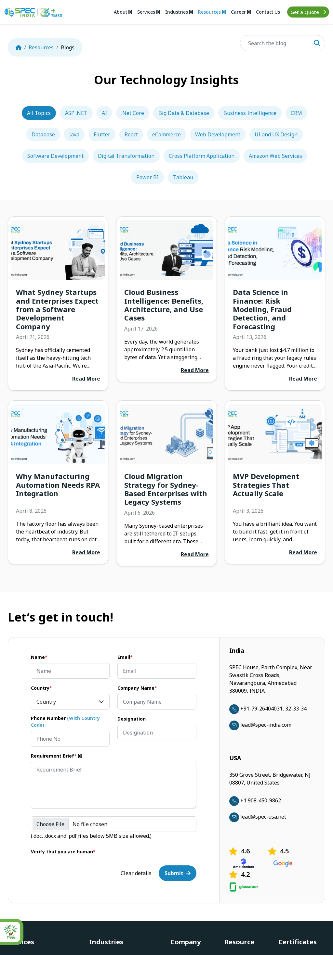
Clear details (136, 873)
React (131, 134)
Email (125, 657)
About (121, 12)
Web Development (217, 134)
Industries (178, 12)
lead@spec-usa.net (257, 816)
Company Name (137, 688)
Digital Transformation (126, 155)
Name (39, 657)
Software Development (55, 155)
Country (41, 688)
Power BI (147, 177)
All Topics (39, 113)
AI (104, 113)
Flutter (102, 134)
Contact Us (268, 12)
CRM (296, 113)
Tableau (183, 177)
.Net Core (132, 113)
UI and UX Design (276, 134)
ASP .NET (76, 113)
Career (241, 12)
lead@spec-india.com (260, 724)
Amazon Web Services (275, 155)
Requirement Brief (57, 756)
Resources (211, 12)
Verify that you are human (63, 851)
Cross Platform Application (201, 155)
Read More (86, 378)
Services (147, 12)
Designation (131, 719)
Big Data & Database (183, 113)
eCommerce (166, 134)
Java (74, 134)
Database (43, 134)
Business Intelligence (249, 113)
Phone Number (65, 721)
